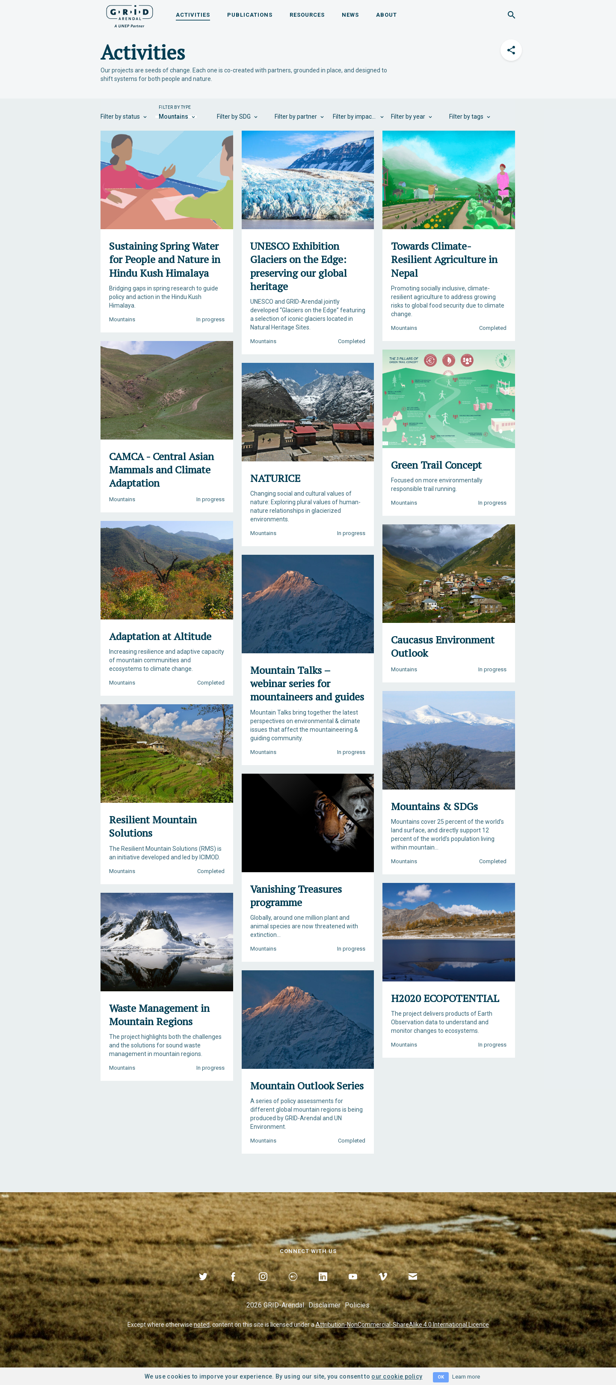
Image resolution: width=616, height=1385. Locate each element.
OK (441, 1377)
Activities (193, 15)
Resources (307, 15)
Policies (357, 1305)
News (350, 15)
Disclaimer (324, 1305)
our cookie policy (396, 1376)
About (386, 15)
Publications (249, 15)
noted (202, 1324)
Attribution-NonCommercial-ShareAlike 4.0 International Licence (402, 1324)
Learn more (466, 1376)
